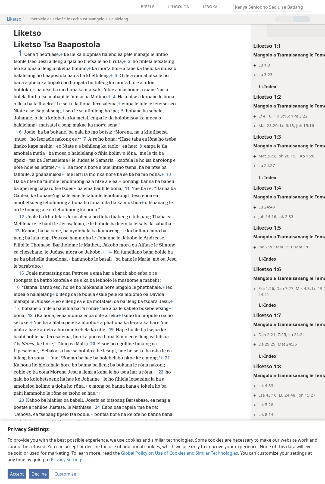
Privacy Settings (67, 460)
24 (97, 407)
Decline (39, 474)
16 (17, 287)
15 (21, 273)
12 (21, 217)
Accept (17, 474)
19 (111, 330)
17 (17, 308)
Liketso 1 (13, 19)
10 (168, 174)
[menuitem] (8, 7)
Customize (65, 474)
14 (109, 252)
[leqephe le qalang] (8, 7)
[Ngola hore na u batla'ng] (270, 7)
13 (17, 231)
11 (127, 188)
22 (160, 372)
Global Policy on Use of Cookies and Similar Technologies (179, 453)
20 (92, 344)
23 (21, 400)
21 (167, 358)
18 (30, 315)
